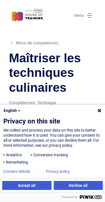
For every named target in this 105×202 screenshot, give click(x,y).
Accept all (27, 185)
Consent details (16, 171)
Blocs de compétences (37, 42)
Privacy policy (58, 171)
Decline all (78, 185)
